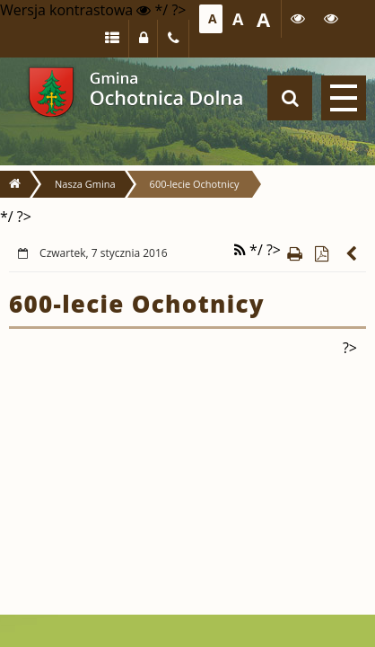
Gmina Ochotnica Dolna (51, 92)
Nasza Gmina (85, 184)
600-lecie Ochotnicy (195, 184)
